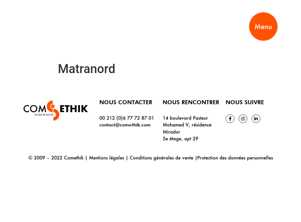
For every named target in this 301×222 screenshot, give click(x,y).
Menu (263, 26)
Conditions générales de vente (161, 157)
